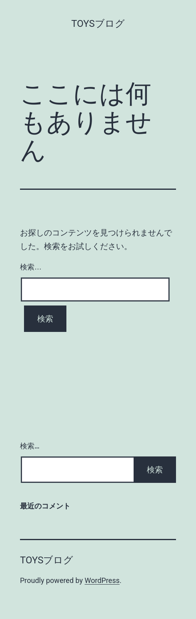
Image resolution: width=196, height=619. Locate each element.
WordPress (102, 580)
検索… (31, 267)
